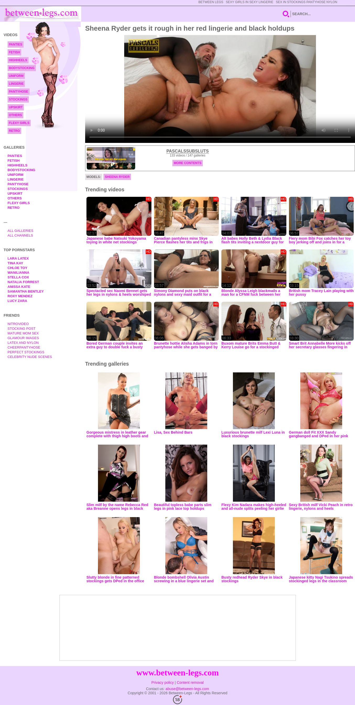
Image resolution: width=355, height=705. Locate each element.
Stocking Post (22, 329)
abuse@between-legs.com (187, 689)
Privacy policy (162, 682)
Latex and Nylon (23, 343)
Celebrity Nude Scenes (30, 357)
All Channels (20, 235)
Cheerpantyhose (24, 347)
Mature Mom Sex (23, 333)
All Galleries (21, 231)
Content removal (190, 682)
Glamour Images (23, 338)
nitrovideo (18, 324)
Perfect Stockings (26, 352)
